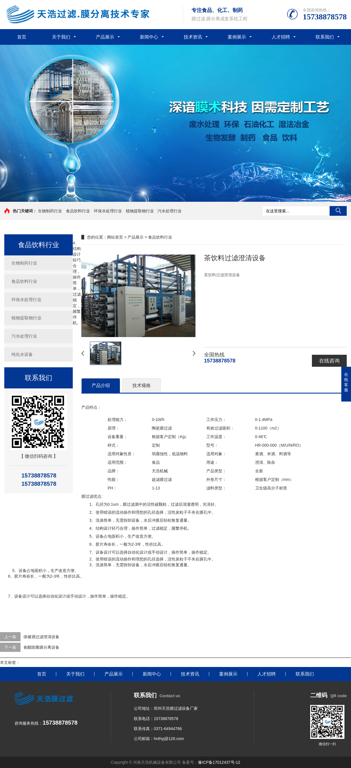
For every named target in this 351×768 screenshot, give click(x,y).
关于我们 (61, 37)
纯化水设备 (22, 354)
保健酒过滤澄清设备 (41, 636)
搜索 (338, 211)
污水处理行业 (169, 211)
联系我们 (325, 37)
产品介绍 (101, 385)
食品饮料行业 (78, 211)
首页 (21, 37)
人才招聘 (281, 37)
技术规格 (141, 385)
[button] (175, 196)
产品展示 (105, 37)
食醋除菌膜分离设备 (41, 647)
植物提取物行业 (140, 211)
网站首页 (115, 237)
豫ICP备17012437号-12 (219, 762)
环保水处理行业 (108, 211)
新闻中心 (149, 37)
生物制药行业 (50, 211)
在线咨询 (329, 361)
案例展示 (237, 37)
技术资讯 (193, 37)
